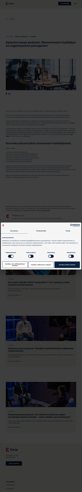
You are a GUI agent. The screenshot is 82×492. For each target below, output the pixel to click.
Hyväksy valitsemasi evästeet (41, 265)
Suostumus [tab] (14, 231)
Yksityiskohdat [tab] (41, 231)
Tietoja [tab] (68, 231)
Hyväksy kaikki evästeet (67, 265)
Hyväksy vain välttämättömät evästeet (15, 264)
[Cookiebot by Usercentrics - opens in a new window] (71, 225)
